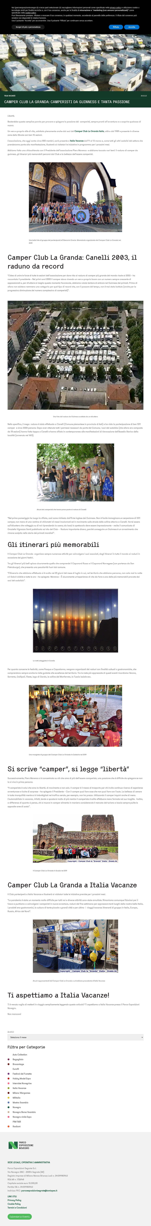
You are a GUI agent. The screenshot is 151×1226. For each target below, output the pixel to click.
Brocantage (18, 1064)
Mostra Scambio (20, 1102)
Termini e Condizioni (17, 1207)
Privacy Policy (14, 1200)
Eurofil (16, 1069)
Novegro (17, 1107)
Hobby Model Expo (22, 1078)
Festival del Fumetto (22, 1073)
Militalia (16, 1097)
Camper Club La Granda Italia (89, 131)
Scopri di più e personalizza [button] (28, 27)
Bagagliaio (18, 1059)
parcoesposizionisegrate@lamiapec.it (39, 1190)
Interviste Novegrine (22, 1083)
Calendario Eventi (20, 1216)
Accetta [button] (131, 27)
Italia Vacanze (9, 96)
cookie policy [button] (30, 13)
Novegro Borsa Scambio (24, 1112)
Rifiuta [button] (116, 27)
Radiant (16, 1126)
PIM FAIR (17, 1121)
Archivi (11, 1032)
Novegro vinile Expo (22, 1117)
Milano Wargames (21, 1093)
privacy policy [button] (115, 8)
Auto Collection (20, 1054)
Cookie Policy (14, 1204)
